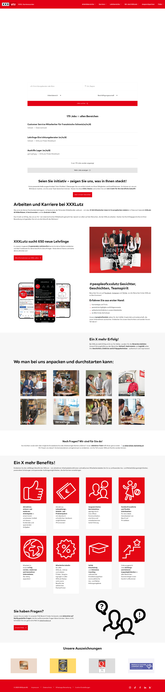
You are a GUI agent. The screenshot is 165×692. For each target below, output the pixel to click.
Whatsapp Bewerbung (63, 687)
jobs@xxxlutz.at (45, 621)
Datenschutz (47, 687)
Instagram (115, 293)
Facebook (108, 293)
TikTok (124, 293)
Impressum (35, 687)
